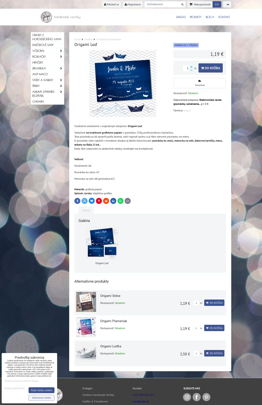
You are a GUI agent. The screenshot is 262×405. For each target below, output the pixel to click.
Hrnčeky (37, 62)
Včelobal (48, 51)
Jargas (180, 17)
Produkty (195, 17)
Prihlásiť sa (111, 4)
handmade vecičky (67, 17)
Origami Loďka (110, 346)
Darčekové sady (42, 44)
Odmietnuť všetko (41, 397)
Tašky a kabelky (48, 80)
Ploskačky (48, 57)
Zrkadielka (48, 68)
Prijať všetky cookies (41, 390)
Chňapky (38, 101)
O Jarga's (87, 388)
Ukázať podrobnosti (14, 388)
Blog (210, 17)
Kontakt (224, 17)
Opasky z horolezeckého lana (46, 37)
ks (197, 303)
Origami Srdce (110, 296)
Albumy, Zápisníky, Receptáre (48, 94)
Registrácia (133, 4)
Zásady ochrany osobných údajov (21, 380)
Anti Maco (40, 74)
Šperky (48, 86)
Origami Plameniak (113, 321)
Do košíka (210, 68)
